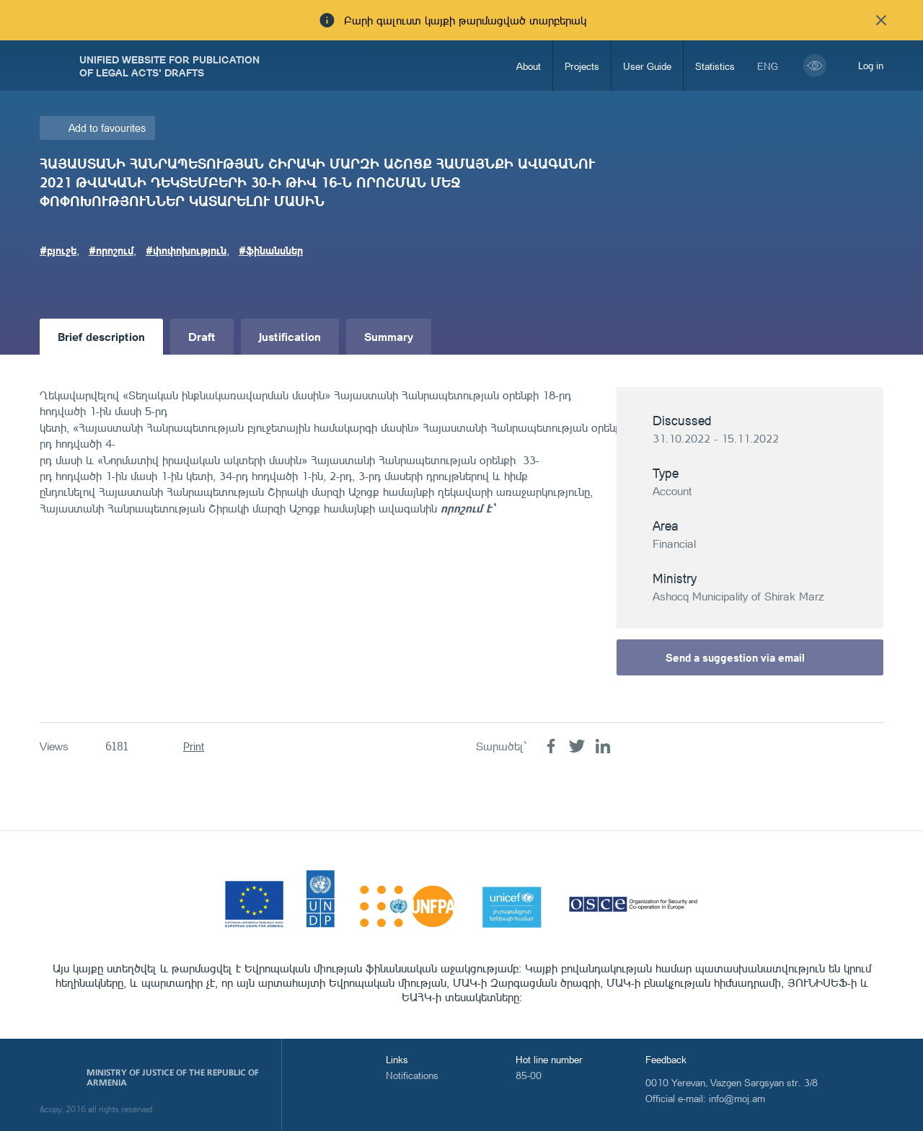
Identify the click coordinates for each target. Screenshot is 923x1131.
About (528, 66)
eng (767, 66)
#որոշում (111, 250)
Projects (582, 66)
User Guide (647, 66)
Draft (202, 336)
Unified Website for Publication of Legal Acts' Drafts (169, 66)
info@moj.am (737, 1098)
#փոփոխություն (186, 250)
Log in (870, 65)
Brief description (101, 336)
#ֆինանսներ (271, 250)
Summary (388, 336)
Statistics (715, 66)
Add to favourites (107, 128)
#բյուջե (58, 250)
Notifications (412, 1075)
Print (193, 746)
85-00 (529, 1075)
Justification (290, 336)
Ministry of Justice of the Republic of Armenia (173, 1078)
